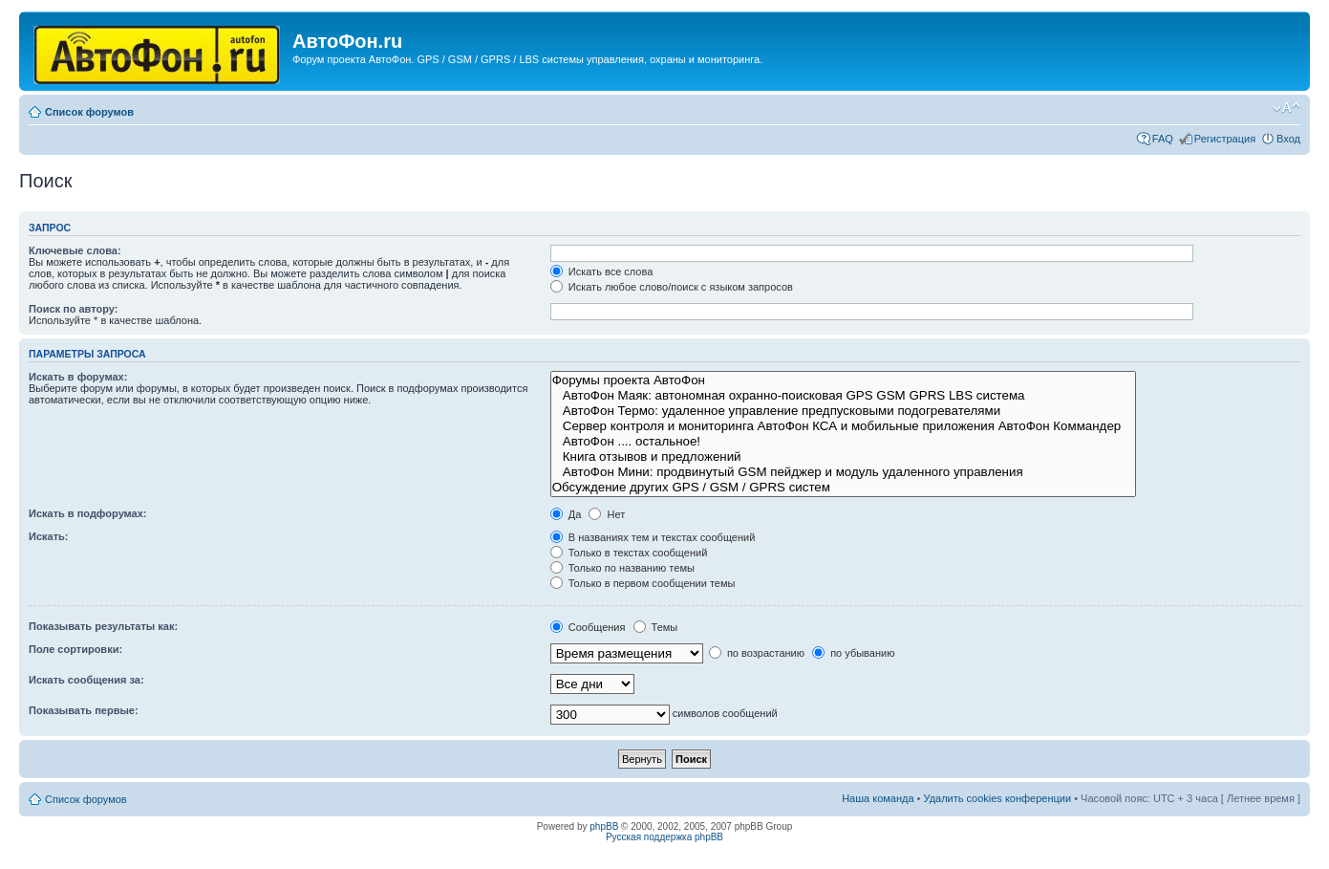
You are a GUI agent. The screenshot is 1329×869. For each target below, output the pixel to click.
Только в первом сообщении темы (643, 583)
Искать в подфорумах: (88, 513)
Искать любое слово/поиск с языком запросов (671, 287)
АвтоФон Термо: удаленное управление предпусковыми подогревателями (843, 411)
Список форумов (89, 112)
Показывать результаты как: (103, 626)
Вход (1288, 138)
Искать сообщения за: (86, 679)
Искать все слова (602, 271)
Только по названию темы (622, 568)
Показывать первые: (84, 710)
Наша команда (877, 798)
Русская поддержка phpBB (664, 837)
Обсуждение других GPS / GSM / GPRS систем (843, 487)
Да (566, 514)
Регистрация (1224, 138)
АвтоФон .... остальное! (843, 441)
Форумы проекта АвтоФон (843, 380)
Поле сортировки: (75, 649)
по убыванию (853, 653)
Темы (655, 627)
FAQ (1162, 138)
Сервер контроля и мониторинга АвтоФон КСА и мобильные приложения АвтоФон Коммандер (843, 426)
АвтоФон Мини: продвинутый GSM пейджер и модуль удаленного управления (843, 472)
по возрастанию (756, 653)
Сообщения (588, 627)
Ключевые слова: (75, 250)
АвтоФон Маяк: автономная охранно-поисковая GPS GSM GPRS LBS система (843, 395)
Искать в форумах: (78, 376)
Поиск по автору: (73, 309)
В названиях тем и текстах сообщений (653, 537)
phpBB (603, 826)
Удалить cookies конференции (998, 798)
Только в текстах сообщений (629, 552)
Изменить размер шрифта (1286, 108)
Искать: (48, 536)
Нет (607, 514)
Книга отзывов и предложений (843, 457)
